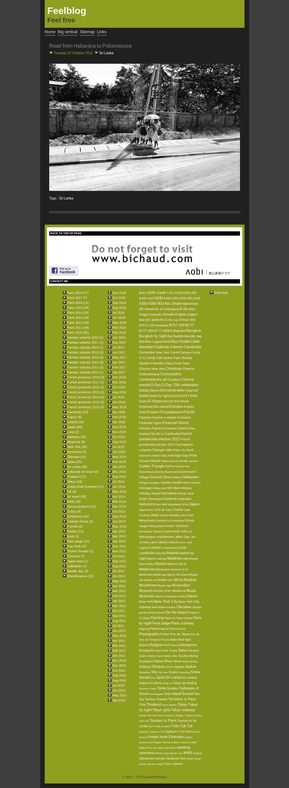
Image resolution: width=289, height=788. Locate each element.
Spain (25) (74, 462)
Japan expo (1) (77, 561)
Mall (186, 558)
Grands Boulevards (166, 472)
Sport (160, 677)
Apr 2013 (118, 531)
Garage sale (162, 450)
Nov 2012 (119, 551)
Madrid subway (157, 558)
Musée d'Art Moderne (170, 591)
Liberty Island (167, 542)
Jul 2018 (118, 312)
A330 (158, 298)
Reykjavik (146, 650)
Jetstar (163, 515)
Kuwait (167, 531)
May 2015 (119, 457)
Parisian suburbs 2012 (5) (85, 362)
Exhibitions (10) (78, 516)
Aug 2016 (119, 392)
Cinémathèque (149, 374)
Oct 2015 (118, 437)
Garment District (149, 455)
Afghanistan (190, 303)
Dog (189, 390)
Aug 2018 (119, 308)
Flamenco (159, 428)
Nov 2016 (119, 382)
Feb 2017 (119, 367)
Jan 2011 (119, 655)
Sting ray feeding (185, 683)
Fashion (145, 417)
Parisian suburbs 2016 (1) (85, 347)
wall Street (170, 747)
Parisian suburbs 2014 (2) (85, 357)
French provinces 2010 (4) (85, 407)
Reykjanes (188, 645)
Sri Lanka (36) (77, 467)
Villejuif (143, 747)
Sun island (172, 694)
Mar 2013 (119, 536)
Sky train (163, 672)
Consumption (170, 374)
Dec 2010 (119, 660)
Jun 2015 (119, 452)
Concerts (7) (76, 556)
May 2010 (119, 695)
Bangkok (193, 330)
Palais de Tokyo (173, 618)
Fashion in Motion (164, 417)
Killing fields (156, 526)
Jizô (183, 515)
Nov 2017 (119, 342)
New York (146, 601)
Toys (150, 726)
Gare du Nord (183, 450)
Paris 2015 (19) (78, 308)
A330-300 (185, 298)
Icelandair (184, 499)
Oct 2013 (118, 511)
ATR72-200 (147, 325)
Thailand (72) (76, 476)
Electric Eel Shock (176, 401)
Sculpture (146, 661)
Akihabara (171, 309)
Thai (142, 704)
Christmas (173, 369)
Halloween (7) (77, 566)
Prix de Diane (180, 634)
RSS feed (221, 293)
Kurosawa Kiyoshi (150, 531)
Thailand (153, 704)
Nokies (162, 607)
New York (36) (77, 447)
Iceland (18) (75, 422)
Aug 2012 (119, 566)
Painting (156, 618)
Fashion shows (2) (80, 521)
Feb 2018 (119, 332)
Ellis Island (160, 406)
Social (144, 677)
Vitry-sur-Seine (155, 747)
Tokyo (182, 704)
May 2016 (119, 407)
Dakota (144, 390)
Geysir (156, 461)
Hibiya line (159, 488)
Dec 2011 (119, 606)
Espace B (155, 412)
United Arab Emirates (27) (85, 486)
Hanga (143, 482)
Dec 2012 (119, 546)
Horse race (185, 493)
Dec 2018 (119, 293)
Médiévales (146, 574)
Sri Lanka (106, 53)
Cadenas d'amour (169, 347)
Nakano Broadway (166, 596)
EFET (185, 396)
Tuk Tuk (186, 726)
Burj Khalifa (180, 341)
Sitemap (87, 32)
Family (189, 412)
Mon (170, 580)
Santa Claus (155, 656)
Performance (159, 629)
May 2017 (119, 357)
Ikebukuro (147, 504)
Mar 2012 (119, 591)
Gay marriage (171, 455)
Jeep (154, 515)
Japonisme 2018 (149, 509)
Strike (161, 688)
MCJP (182, 564)
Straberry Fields (147, 688)
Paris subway (182, 623)
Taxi (196, 694)
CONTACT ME (59, 281)
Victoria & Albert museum (176, 742)
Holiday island (149, 493)
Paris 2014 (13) (78, 312)
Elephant (145, 406)
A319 (178, 293)
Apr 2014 (118, 496)
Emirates (176, 406)
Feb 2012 (119, 596)
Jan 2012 (119, 601)
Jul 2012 (118, 571)
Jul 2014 (118, 481)
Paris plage (161, 623)
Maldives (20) (76, 437)
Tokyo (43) (74, 481)
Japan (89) (74, 427)
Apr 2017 (118, 362)
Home (50, 32)
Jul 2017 (118, 347)
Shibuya (145, 666)
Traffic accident (162, 726)
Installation (175, 504)
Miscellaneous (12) (80, 576)
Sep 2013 (119, 516)
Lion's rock (185, 542)
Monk (179, 580)
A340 (196, 298)
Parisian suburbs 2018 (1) (85, 337)
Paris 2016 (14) (78, 303)
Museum (146, 591)
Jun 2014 (119, 486)
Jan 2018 (119, 337)
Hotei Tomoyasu (151, 499)
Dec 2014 (119, 472)
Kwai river (179, 531)
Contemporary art (153, 379)
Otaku (146, 618)
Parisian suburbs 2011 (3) (85, 367)
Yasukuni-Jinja (155, 764)
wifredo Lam (176, 753)
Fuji (178, 444)
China (168, 363)
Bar (169, 336)
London (155, 547)
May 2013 (119, 526)
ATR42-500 (187, 320)
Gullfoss (176, 477)
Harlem (166, 482)
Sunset (187, 694)
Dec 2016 (119, 377)
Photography (149, 634)
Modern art (150, 580)
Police (164, 634)
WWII (188, 753)
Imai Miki (161, 504)
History (186, 488)
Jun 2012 (119, 576)
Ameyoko (155, 314)
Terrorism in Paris (182, 699)
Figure (157, 423)
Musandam (181, 585)
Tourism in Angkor (174, 715)
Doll (195, 390)
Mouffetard (148, 585)
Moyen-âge (164, 585)
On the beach (176, 612)
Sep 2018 (119, 303)
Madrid (172, 553)
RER (167, 645)
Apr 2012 (118, 586)
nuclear (171, 607)
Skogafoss (144, 672)
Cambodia (192, 347)
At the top (171, 320)
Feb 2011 (119, 650)
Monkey (190, 580)
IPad (185, 504)
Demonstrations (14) (81, 506)
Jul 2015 (118, 447)
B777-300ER (163, 331)
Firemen (145, 428)
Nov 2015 (119, 432)
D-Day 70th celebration (180, 385)
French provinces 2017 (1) (85, 382)
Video (194, 742)
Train (175, 726)
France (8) (74, 417)
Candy (150, 358)
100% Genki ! (157, 293)
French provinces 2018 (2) (85, 377)
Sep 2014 (119, 476)
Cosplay (174, 379)
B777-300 (146, 331)
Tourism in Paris (163, 720)
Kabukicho (163, 520)
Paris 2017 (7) (77, 298)
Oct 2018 (118, 298)
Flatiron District (177, 428)
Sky (154, 672)
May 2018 (119, 322)
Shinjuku (158, 666)
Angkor (180, 314)
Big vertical (68, 32)
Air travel (146, 309)
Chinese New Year (152, 369)
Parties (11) (75, 531)
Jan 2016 (119, 422)
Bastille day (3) (77, 571)
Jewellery (174, 515)
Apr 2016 (118, 412)
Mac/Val (161, 553)
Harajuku (154, 482)
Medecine (146, 569)
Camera (185, 352)
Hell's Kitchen (191, 482)
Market (161, 564)
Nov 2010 (119, 665)
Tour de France (155, 715)
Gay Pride (189, 455)
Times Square (169, 705)
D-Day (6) (74, 511)
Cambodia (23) (77, 412)
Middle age (160, 574)
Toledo (142, 715)
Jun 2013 (119, 521)
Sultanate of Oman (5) (82, 472)
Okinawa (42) (76, 457)
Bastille (178, 336)
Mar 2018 (119, 327)
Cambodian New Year (154, 352)
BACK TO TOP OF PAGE (66, 233)
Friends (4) (75, 526)
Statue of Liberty (150, 683)
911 (171, 293)
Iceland (170, 499)
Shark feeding (189, 661)
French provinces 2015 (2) (85, 392)
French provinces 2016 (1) (85, 387)
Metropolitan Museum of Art (172, 569)
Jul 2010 (118, 685)
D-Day (156, 385)
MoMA (162, 580)
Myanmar (146, 596)
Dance (154, 390)
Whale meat (162, 753)
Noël (154, 607)
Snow (195, 672)
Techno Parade (156, 699)
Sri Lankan (190, 677)
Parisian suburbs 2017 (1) (85, 342)
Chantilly (157, 363)
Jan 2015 (119, 467)
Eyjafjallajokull (174, 412)
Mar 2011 (119, 645)
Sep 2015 (119, 442)
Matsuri (172, 564)
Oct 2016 (118, 387)
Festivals (145, 423)
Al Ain (183, 309)
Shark (177, 661)
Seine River (163, 661)
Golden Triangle (151, 466)
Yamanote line (175, 758)
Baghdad (179, 331)
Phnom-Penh (178, 629)
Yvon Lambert (173, 764)
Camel (174, 352)
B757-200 (177, 325)
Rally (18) (74, 501)
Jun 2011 (119, 631)
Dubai (143, 396)
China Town (181, 363)
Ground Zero (160, 477)
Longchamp (169, 547)
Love (182, 547)
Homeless (169, 493)
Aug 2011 (119, 621)
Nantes (181, 596)
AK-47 (159, 309)
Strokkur (173, 688)
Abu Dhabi (172, 303)
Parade (188, 618)
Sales (182, 650)
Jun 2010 (119, 690)
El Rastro (155, 401)
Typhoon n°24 (175, 731)
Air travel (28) (76, 496)
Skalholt (190, 666)
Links (102, 32)
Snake (172, 672)
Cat (159, 358)
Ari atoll (151, 320)
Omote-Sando (156, 612)
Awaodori (162, 325)
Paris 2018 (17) (78, 293)
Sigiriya (179, 666)
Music (191, 591)
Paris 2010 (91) (78, 332)
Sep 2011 (119, 616)
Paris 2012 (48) (78, 322)
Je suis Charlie (172, 509)
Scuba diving (188, 656)
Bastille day (193, 336)
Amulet (168, 314)
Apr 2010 (118, 700)
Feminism (184, 417)
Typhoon (143, 731)
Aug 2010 (119, 680)
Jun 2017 (119, 352)
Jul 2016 (118, 397)
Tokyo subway (183, 710)
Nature (192, 596)
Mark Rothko (146, 564)
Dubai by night (159, 396)
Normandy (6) (77, 452)
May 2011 (119, 636)
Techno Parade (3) (80, 551)
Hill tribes (174, 488)
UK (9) (71, 491)
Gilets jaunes (170, 461)
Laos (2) (73, 432)
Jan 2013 (119, 541)
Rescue (174, 645)
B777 (190, 325)
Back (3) (73, 536)
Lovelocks (147, 553)
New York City (166, 601)
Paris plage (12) (78, 541)
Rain (173, 639)
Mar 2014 (119, 501)
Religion (156, 645)
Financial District (176, 423)
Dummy (175, 396)
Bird (141, 341)
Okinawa (183, 607)
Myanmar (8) (76, 442)
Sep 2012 (119, 561)
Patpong (144, 629)
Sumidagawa (156, 694)
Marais (193, 558)
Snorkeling (184, 672)
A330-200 (170, 298)
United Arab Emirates (166, 737)
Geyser (144, 461)
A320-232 (146, 298)
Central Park (171, 358)
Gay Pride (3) (76, 546)
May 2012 (119, 581)
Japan (194, 504)
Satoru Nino (170, 656)
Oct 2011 (118, 611)
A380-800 (156, 303)
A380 (143, 303)
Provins (165, 639)
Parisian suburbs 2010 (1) (85, 372)
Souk (153, 677)
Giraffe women (188, 461)
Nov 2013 (119, 506)
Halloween (190, 477)
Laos (153, 542)
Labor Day (181, 537)
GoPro (170, 466)
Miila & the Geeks (177, 574)
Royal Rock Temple (165, 650)
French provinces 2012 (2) (85, 402)
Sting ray (167, 683)
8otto (142, 293)
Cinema (188, 369)
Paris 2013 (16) (78, 317)
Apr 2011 (118, 641)
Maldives (174, 558)
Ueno (189, 731)
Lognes (144, 547)
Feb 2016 (119, 417)
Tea (141, 699)
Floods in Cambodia (165, 434)
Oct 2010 (118, 670)
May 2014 (119, 491)
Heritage (145, 488)
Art (161, 320)
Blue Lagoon (154, 341)
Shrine (170, 667)
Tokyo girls (161, 710)
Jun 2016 (119, 402)
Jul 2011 (118, 626)
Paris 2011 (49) (78, 327)
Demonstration (172, 390)
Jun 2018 (119, 317)
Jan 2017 (119, 372)
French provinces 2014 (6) (85, 397)
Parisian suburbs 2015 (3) (85, 352)
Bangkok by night (153, 336)
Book (167, 341)
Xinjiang (197, 753)
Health (177, 482)
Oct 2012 (118, 556)
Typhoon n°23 (156, 731)
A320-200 (190, 293)
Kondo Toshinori (176, 526)
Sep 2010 (119, 675)
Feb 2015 (119, 462)
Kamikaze (177, 520)
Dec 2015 (119, 427)
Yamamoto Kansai (151, 758)
